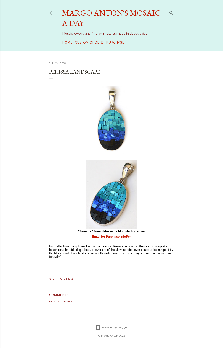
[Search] (171, 12)
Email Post (66, 279)
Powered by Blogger (111, 327)
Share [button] (52, 279)
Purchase (115, 42)
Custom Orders (89, 42)
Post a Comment (61, 301)
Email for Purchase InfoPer (111, 236)
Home (67, 42)
